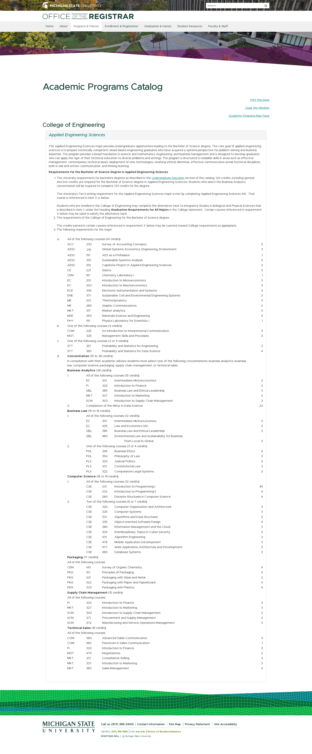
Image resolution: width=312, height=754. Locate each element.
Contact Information (151, 724)
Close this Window (257, 108)
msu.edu (140, 732)
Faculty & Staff (218, 26)
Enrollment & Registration (121, 26)
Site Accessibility (225, 724)
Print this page (259, 100)
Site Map (175, 724)
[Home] (88, 16)
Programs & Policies (86, 26)
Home (50, 26)
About (63, 26)
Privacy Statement (197, 724)
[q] (237, 5)
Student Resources (189, 26)
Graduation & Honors (157, 26)
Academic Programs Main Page (249, 116)
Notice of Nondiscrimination (164, 732)
